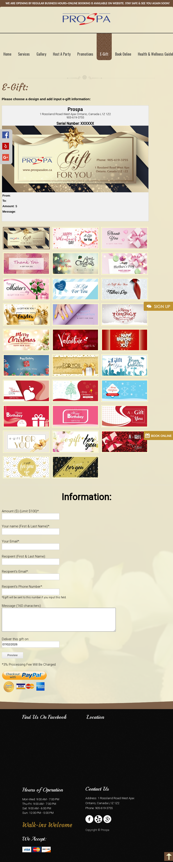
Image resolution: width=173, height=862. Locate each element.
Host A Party (62, 54)
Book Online (123, 54)
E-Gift (104, 54)
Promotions (85, 54)
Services (24, 54)
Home (7, 54)
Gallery (41, 54)
